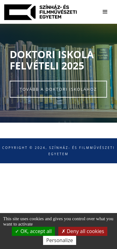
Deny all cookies (82, 231)
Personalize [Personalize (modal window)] (59, 240)
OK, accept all (33, 231)
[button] (105, 12)
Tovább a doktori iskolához (58, 89)
